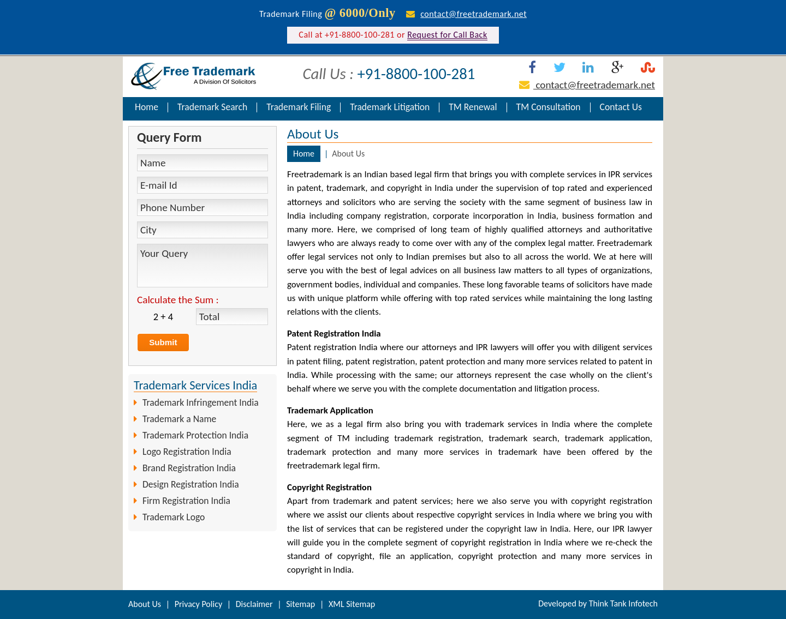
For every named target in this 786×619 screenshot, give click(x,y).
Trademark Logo (173, 517)
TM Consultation (548, 107)
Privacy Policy (199, 604)
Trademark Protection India (195, 435)
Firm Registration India (186, 501)
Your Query (202, 265)
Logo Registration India (186, 452)
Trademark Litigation (390, 107)
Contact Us (621, 107)
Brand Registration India (189, 468)
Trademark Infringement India (200, 402)
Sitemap (300, 604)
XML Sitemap (352, 604)
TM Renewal (473, 107)
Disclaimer (254, 604)
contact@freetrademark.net (473, 14)
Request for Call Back (447, 34)
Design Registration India (190, 484)
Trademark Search (212, 107)
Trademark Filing (298, 107)
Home (146, 107)
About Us (144, 604)
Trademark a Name (179, 419)
